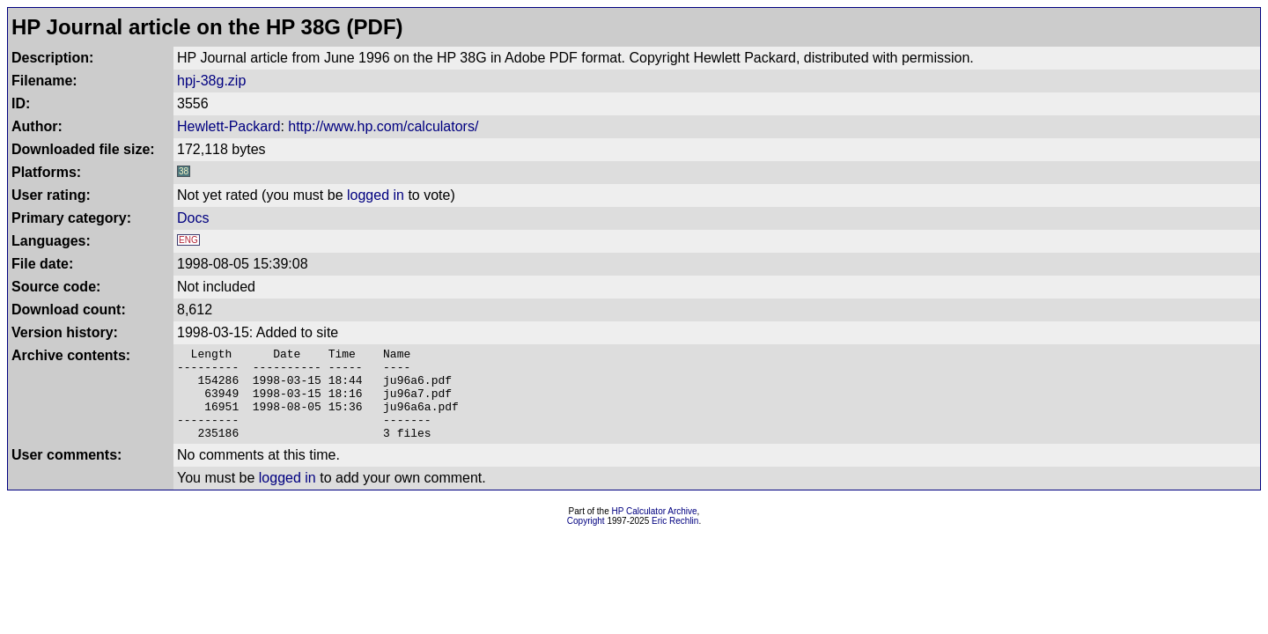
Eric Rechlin (675, 539)
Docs (193, 217)
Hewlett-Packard (228, 126)
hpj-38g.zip (211, 80)
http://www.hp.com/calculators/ (383, 126)
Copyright (586, 539)
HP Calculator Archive (654, 529)
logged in (375, 195)
